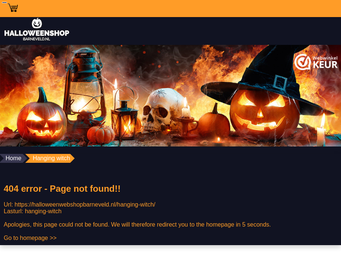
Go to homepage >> (30, 238)
